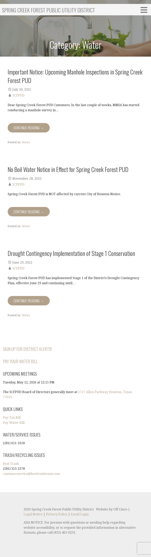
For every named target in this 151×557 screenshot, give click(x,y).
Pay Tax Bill (12, 417)
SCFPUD (18, 95)
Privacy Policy (56, 514)
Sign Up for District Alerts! (27, 349)
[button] (145, 10)
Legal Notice (33, 514)
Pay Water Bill (14, 423)
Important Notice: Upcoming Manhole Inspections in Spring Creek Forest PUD (75, 76)
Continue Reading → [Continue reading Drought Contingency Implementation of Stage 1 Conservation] (29, 300)
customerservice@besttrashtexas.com (31, 474)
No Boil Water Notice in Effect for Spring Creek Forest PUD (68, 169)
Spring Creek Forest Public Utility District (48, 10)
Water (26, 142)
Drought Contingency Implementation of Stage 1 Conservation (71, 253)
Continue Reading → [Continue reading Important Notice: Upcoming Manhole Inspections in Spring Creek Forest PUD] (29, 127)
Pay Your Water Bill (20, 361)
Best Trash (11, 464)
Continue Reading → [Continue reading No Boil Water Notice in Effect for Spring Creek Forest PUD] (29, 211)
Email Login (80, 514)
